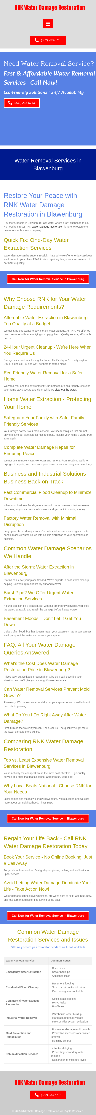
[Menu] (48, 23)
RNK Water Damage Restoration (44, 226)
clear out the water (65, 389)
